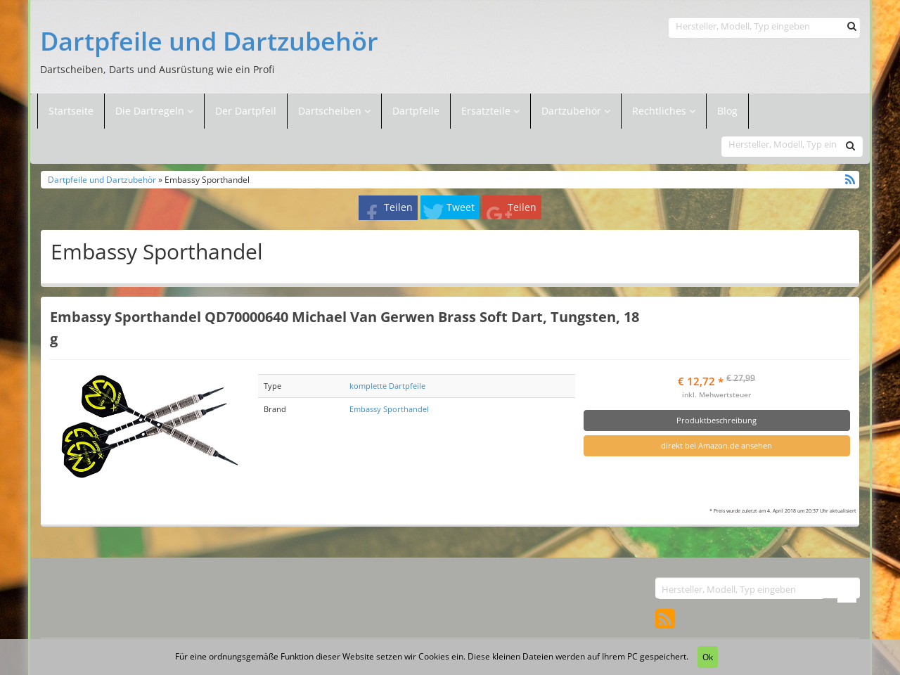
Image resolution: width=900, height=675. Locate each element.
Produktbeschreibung (716, 420)
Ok (707, 657)
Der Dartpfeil (245, 110)
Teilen (398, 207)
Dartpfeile (415, 110)
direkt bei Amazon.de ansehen (716, 445)
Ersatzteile (487, 110)
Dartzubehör (572, 110)
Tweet (460, 207)
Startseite (71, 110)
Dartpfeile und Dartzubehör (209, 41)
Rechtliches (663, 110)
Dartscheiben (331, 110)
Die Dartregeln (154, 110)
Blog (727, 110)
